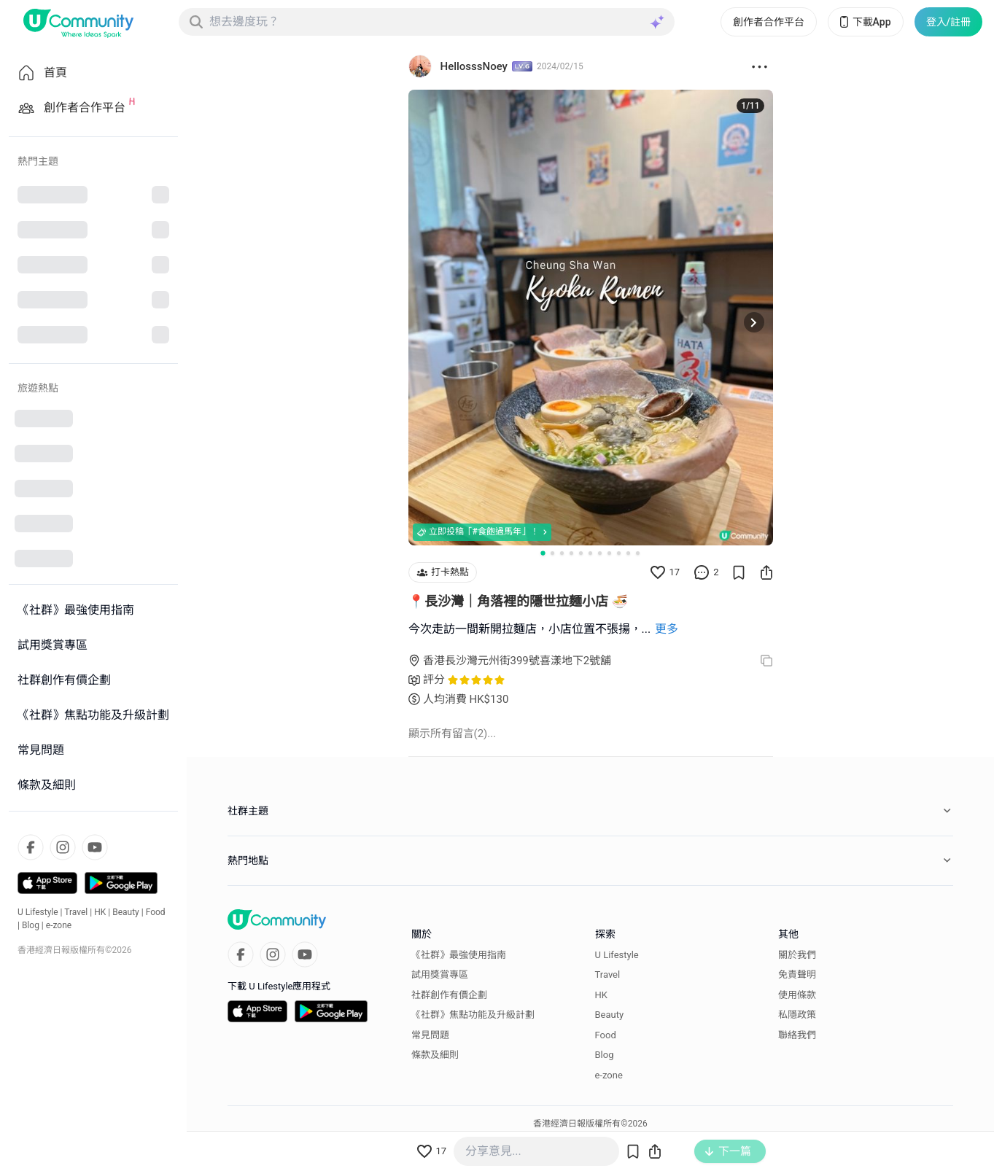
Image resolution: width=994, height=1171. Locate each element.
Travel (76, 912)
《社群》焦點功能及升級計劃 (473, 1014)
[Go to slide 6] (590, 552)
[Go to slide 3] (562, 552)
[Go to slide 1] (542, 552)
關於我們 (797, 954)
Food (156, 912)
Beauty (125, 912)
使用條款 (797, 994)
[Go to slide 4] (571, 552)
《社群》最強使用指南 (458, 954)
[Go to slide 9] (619, 552)
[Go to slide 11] (638, 552)
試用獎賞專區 (439, 974)
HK (100, 912)
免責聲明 (797, 974)
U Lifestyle (38, 912)
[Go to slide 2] (552, 552)
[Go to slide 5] (581, 552)
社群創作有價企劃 (449, 994)
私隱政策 (797, 1014)
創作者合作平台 (768, 22)
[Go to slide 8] (609, 552)
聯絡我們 (797, 1034)
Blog (30, 925)
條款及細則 (435, 1054)
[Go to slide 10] (628, 552)
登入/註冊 (948, 22)
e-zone (58, 925)
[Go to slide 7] (600, 552)
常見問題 (430, 1034)
